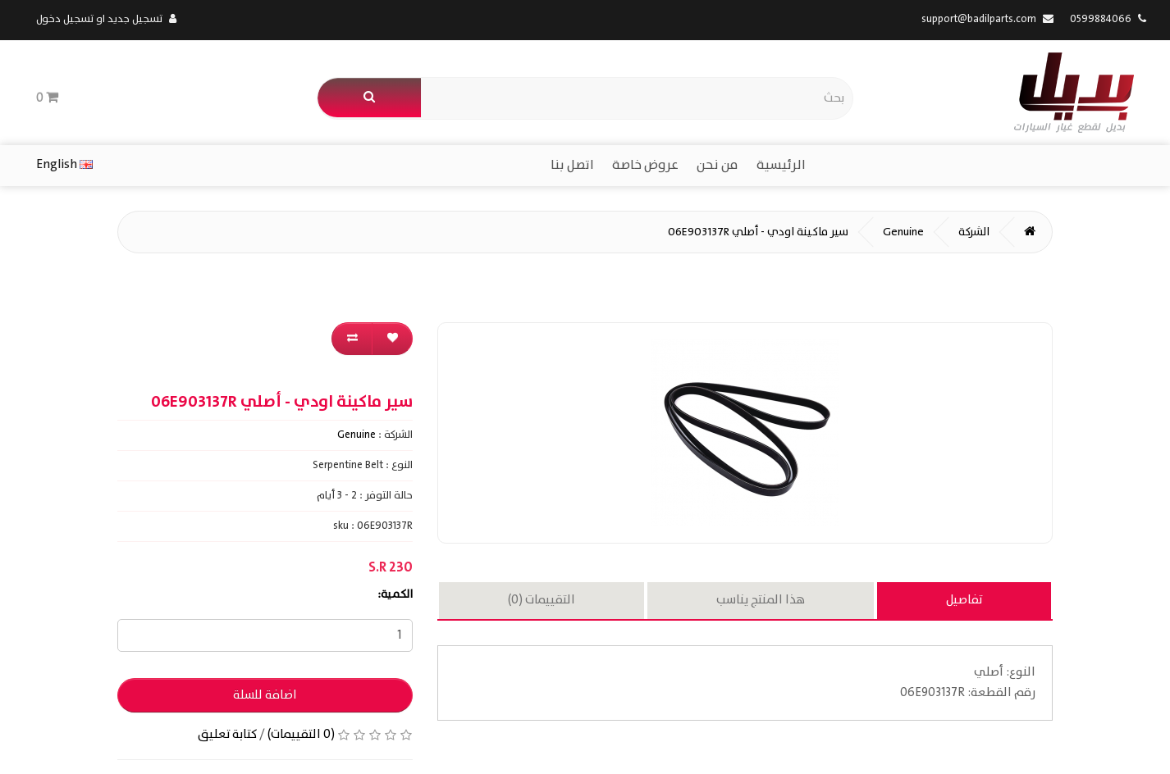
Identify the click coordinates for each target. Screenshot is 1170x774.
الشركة (973, 232)
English (64, 164)
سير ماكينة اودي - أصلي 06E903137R (758, 232)
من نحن (717, 165)
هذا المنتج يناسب (760, 600)
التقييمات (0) (541, 600)
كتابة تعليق (227, 734)
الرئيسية (781, 165)
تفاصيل (964, 600)
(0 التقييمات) (301, 734)
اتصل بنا (572, 165)
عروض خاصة (645, 165)
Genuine (903, 232)
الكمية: (395, 594)
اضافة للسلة (265, 695)
